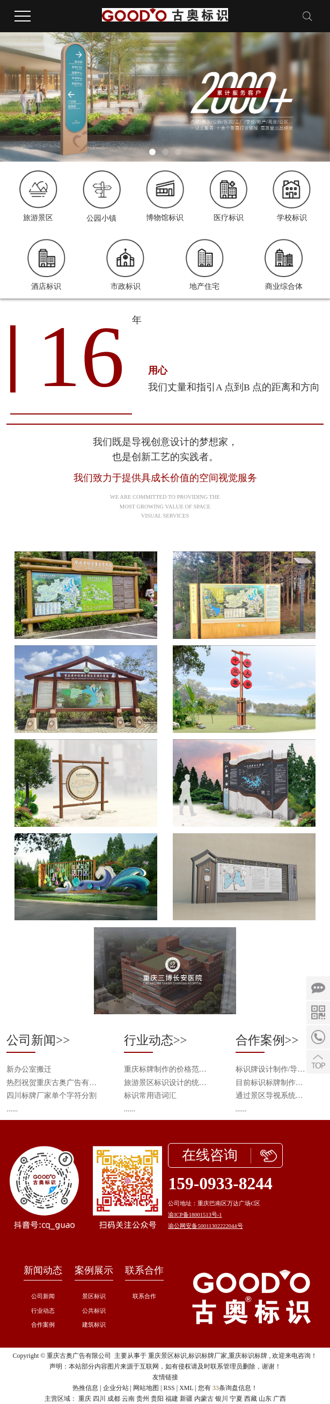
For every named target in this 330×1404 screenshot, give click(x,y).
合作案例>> (267, 1040)
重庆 (84, 1398)
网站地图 (146, 1388)
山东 (265, 1398)
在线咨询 (210, 1155)
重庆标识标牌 (248, 1355)
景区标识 (94, 1296)
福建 (171, 1398)
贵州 (142, 1398)
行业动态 (43, 1311)
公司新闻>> (38, 1040)
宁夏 (236, 1398)
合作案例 (43, 1325)
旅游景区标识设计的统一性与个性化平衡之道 (168, 1083)
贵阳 (157, 1398)
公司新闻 (43, 1296)
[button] (152, 152)
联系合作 (144, 1270)
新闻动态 (43, 1270)
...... (12, 1109)
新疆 (186, 1398)
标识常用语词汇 (150, 1096)
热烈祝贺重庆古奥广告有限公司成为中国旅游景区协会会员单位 (53, 1083)
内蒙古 (204, 1398)
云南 (128, 1398)
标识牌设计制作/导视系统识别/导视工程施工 (271, 1069)
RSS (168, 1388)
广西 (279, 1398)
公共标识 (94, 1311)
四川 (99, 1398)
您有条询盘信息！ (228, 1388)
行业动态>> (155, 1040)
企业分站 (116, 1388)
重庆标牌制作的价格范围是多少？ (168, 1069)
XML (186, 1388)
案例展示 (94, 1270)
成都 (113, 1398)
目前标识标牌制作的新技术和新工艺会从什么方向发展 (271, 1083)
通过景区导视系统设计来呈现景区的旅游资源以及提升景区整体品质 (271, 1096)
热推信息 (85, 1388)
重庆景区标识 (167, 1355)
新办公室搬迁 (29, 1069)
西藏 (250, 1398)
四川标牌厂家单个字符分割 (51, 1096)
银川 (221, 1398)
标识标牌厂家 (207, 1355)
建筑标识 (94, 1325)
